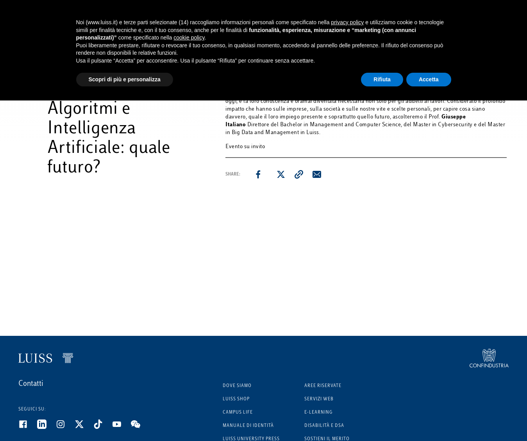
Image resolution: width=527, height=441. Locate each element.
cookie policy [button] (188, 37)
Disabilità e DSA (324, 426)
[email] (317, 174)
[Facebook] (27, 427)
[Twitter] (84, 427)
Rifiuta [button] (382, 79)
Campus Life (238, 413)
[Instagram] (65, 427)
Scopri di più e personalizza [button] (125, 79)
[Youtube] (121, 427)
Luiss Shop (236, 399)
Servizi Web (319, 399)
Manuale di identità (248, 426)
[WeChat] (140, 427)
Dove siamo (237, 386)
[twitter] (281, 174)
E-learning (318, 413)
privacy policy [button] (347, 22)
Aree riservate (322, 386)
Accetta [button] (429, 79)
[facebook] (258, 174)
